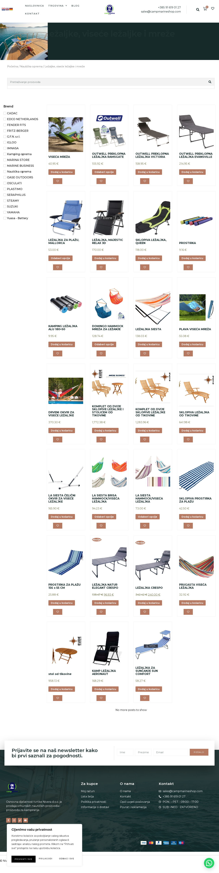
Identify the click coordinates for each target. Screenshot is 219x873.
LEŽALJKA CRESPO (149, 594)
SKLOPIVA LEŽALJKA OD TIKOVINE (194, 417)
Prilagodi (27, 852)
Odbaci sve (60, 852)
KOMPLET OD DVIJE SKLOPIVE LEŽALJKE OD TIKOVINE (150, 416)
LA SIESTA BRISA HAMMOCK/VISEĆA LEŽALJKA (105, 503)
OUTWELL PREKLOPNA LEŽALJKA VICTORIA (152, 155)
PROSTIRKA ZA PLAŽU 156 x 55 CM (64, 592)
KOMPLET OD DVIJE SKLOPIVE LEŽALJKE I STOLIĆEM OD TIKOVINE (108, 414)
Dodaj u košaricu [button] (63, 172)
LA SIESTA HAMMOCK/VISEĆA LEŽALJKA (149, 503)
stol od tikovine (60, 681)
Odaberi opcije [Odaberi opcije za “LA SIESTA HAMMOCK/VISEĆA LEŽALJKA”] (149, 522)
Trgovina (57, 5)
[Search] (210, 82)
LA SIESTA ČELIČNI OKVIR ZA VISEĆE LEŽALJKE (61, 503)
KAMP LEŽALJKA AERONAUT (104, 680)
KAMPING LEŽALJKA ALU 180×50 (62, 330)
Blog (75, 5)
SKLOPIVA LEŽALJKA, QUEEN (151, 243)
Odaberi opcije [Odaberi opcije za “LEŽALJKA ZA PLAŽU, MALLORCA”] (62, 259)
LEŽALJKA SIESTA (148, 331)
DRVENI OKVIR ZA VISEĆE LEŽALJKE (61, 417)
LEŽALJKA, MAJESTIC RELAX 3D (107, 243)
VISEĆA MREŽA (59, 156)
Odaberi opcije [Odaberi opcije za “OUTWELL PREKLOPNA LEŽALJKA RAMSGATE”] (106, 172)
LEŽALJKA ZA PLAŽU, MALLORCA (63, 243)
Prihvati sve (44, 859)
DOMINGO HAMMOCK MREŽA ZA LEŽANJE (107, 330)
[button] (198, 10)
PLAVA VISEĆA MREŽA (195, 331)
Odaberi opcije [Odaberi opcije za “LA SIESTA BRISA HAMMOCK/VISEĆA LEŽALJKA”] (106, 522)
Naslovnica (34, 5)
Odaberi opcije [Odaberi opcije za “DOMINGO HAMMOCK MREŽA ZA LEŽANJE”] (106, 347)
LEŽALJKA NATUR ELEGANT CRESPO (105, 592)
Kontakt (32, 13)
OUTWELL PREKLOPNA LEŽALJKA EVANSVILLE (195, 155)
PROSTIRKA (187, 244)
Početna (12, 66)
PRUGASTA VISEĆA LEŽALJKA (193, 592)
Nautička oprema (31, 66)
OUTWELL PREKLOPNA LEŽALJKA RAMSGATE (108, 155)
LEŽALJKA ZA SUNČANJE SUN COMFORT (147, 678)
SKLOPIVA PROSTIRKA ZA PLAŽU (195, 505)
